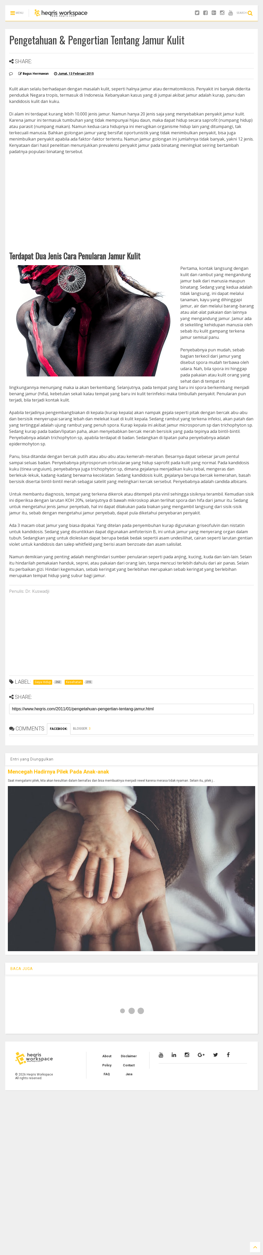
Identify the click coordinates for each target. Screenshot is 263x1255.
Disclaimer (129, 1056)
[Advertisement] (131, 193)
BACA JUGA (21, 969)
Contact (129, 1065)
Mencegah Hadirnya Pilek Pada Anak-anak (58, 772)
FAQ (107, 1074)
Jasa (128, 1074)
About (106, 1056)
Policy (106, 1065)
